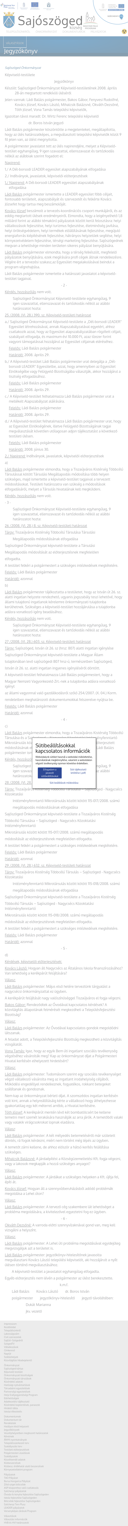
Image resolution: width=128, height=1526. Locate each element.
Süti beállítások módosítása (64, 782)
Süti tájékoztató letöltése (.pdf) (78, 771)
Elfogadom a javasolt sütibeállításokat (49, 773)
